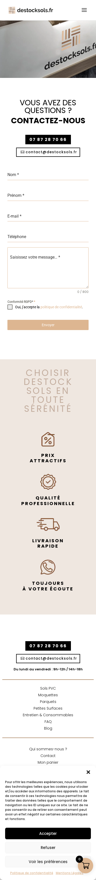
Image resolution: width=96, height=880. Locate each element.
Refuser (48, 847)
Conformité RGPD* (21, 302)
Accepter (48, 833)
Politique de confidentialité (31, 873)
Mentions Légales (69, 873)
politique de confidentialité (61, 307)
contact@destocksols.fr (51, 152)
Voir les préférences (48, 861)
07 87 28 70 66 (48, 139)
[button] (88, 772)
